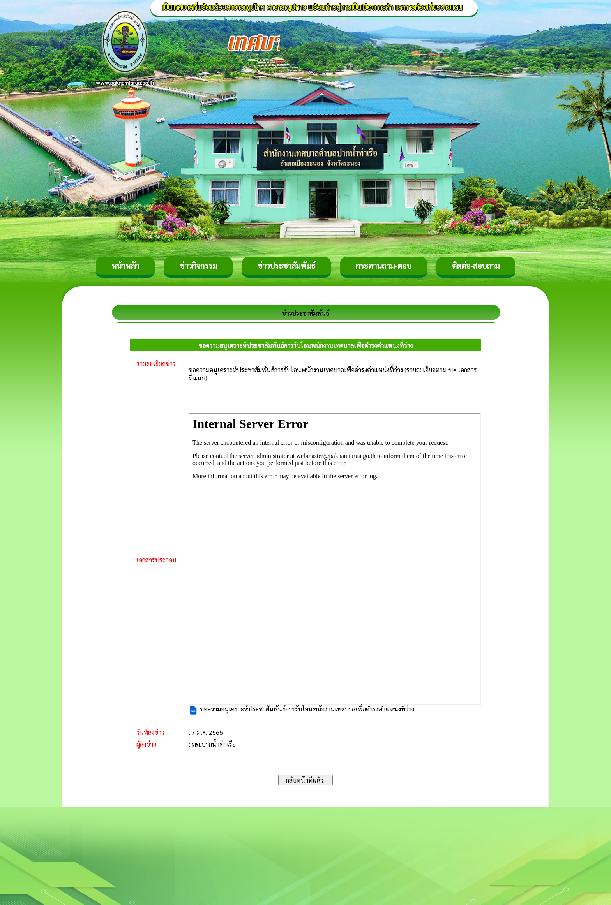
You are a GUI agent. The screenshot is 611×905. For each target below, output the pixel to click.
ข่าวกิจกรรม (198, 266)
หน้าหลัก (125, 266)
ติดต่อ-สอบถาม (476, 266)
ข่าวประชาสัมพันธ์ (286, 266)
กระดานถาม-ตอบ (383, 266)
